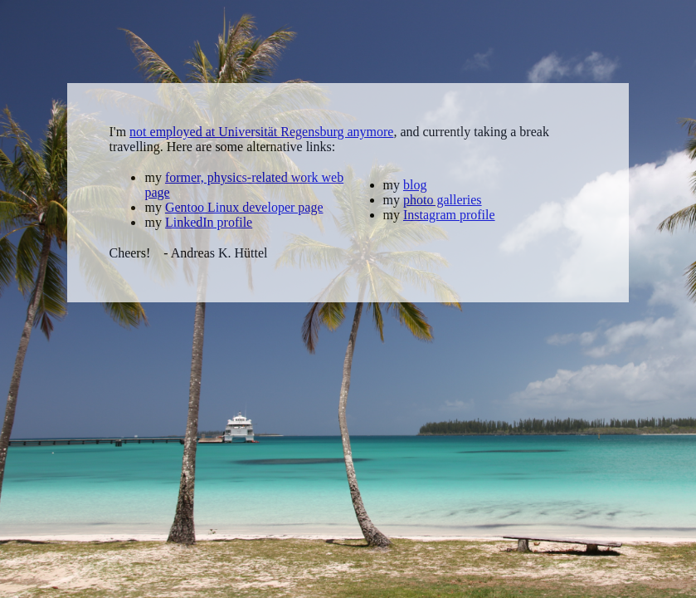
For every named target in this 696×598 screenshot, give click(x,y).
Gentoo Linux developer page (244, 207)
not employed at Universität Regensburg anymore (261, 132)
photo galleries (442, 200)
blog (414, 185)
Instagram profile (449, 215)
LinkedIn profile (208, 222)
